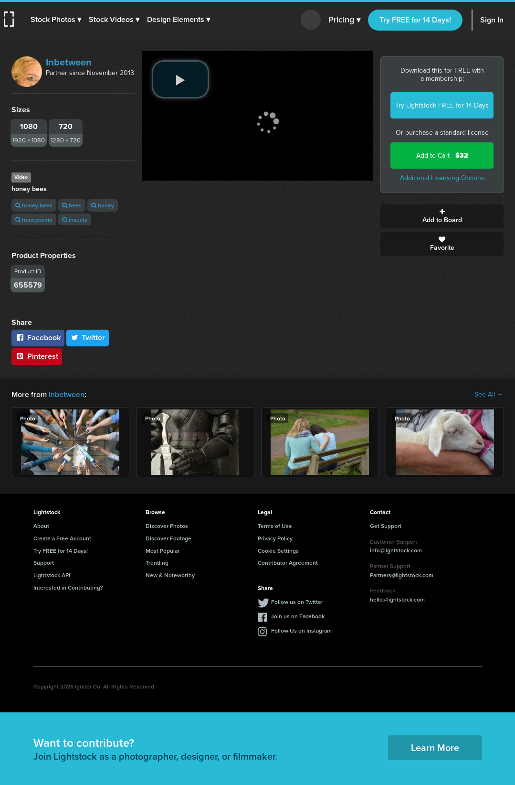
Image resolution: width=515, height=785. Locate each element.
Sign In (492, 19)
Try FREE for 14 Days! (415, 19)
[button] (56, 19)
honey (102, 205)
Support (43, 563)
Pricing (344, 20)
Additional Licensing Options (442, 178)
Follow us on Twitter (297, 602)
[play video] (180, 79)
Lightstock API (51, 575)
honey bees (34, 205)
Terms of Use (275, 526)
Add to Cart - (442, 156)
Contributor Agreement (288, 563)
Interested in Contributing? (68, 587)
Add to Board (442, 216)
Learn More (435, 747)
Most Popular (162, 551)
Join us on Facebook (298, 616)
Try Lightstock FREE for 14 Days (442, 105)
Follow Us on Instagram (301, 630)
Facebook (38, 337)
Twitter (87, 337)
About (41, 526)
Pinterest (36, 356)
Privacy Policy (275, 538)
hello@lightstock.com (397, 599)
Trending (157, 563)
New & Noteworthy (170, 575)
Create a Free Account (62, 538)
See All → (489, 394)
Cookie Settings (278, 551)
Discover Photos (167, 526)
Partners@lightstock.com (401, 575)
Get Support (385, 526)
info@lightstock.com (396, 550)
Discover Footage (168, 538)
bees (72, 205)
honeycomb (34, 219)
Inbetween (69, 62)
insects (74, 219)
